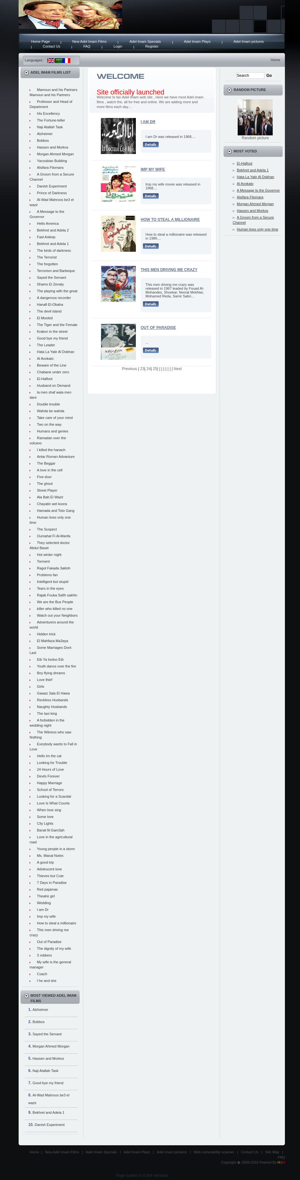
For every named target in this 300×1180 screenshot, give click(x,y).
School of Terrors (50, 790)
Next (178, 369)
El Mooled (45, 318)
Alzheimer (45, 134)
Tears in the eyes (50, 588)
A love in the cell (50, 470)
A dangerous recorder (54, 298)
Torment (43, 561)
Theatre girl (46, 896)
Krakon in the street (52, 331)
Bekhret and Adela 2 (53, 230)
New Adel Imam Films (89, 41)
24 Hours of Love (50, 769)
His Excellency (48, 113)
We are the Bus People (55, 602)
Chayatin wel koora (52, 504)
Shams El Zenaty (50, 284)
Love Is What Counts (53, 803)
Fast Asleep (46, 237)
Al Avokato (45, 358)
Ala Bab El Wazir (50, 497)
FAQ (86, 46)
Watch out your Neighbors (57, 615)
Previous (129, 369)
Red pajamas (47, 889)
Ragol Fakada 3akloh (53, 568)
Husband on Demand (53, 385)
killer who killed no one (55, 609)
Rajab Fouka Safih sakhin (57, 595)
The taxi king (47, 713)
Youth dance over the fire (56, 666)
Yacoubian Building (52, 161)
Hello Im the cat (49, 756)
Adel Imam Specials (145, 41)
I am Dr (43, 910)
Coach (42, 974)
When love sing (49, 810)
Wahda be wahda (50, 411)
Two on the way (49, 424)
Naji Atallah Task (50, 127)
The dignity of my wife (54, 948)
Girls (40, 686)
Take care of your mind (55, 418)
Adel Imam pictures (249, 41)
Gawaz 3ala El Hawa (53, 693)
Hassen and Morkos (52, 147)
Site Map (272, 1152)
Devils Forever (48, 776)
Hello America (48, 223)
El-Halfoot (44, 379)
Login (117, 46)
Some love (45, 817)
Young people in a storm (56, 849)
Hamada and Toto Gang (56, 511)
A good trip (45, 862)
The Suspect (47, 529)
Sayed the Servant (51, 277)
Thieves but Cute (50, 876)
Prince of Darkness (52, 193)
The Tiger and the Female (57, 325)
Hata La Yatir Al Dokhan (55, 352)
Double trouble (48, 404)
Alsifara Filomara (50, 167)
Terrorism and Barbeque (56, 271)
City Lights (45, 823)
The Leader (46, 345)
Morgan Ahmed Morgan (55, 154)
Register (151, 46)
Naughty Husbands (52, 707)
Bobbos (43, 140)
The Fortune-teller (51, 120)
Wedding (44, 903)
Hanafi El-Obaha (50, 304)
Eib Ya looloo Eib (50, 659)
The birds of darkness (54, 250)
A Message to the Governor (258, 190)
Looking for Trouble (52, 763)
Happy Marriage (49, 783)
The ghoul (45, 484)
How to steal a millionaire (56, 923)
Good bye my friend (52, 338)
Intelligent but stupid (52, 582)
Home (275, 60)
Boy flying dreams (51, 673)
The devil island (49, 311)
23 (142, 369)
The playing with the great (57, 291)
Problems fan (47, 575)
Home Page (40, 41)
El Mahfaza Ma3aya (52, 641)
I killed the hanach (51, 450)
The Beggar (46, 463)
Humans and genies (52, 431)
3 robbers (44, 955)
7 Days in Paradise (51, 883)
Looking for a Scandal (54, 796)
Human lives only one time (257, 229)
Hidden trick (46, 634)
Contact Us (51, 46)
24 (148, 369)
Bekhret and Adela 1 (53, 244)
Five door (44, 477)
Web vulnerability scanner (214, 1152)
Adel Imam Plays (197, 41)
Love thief (44, 680)
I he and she (47, 981)
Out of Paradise (49, 942)
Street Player (47, 490)
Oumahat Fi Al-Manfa (53, 536)
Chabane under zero (53, 372)
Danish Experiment (52, 186)
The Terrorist (47, 257)
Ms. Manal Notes (50, 856)
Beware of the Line (51, 365)
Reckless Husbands (52, 700)
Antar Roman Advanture (56, 456)
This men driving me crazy (169, 270)
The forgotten (47, 264)
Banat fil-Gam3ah (51, 830)
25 (155, 369)
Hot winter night (49, 555)
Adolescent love (49, 869)
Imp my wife (46, 916)
